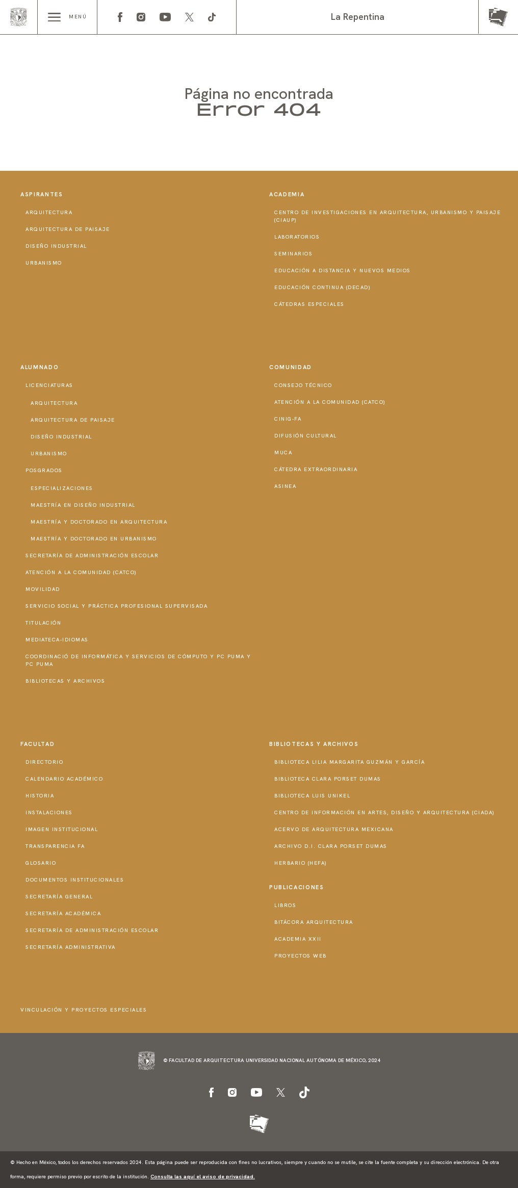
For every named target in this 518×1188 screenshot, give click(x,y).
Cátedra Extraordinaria (315, 469)
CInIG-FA (287, 419)
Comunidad (290, 367)
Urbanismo (43, 263)
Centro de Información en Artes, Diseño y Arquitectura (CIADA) (384, 812)
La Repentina (357, 16)
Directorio (44, 762)
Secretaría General (59, 896)
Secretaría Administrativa (70, 947)
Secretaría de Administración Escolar (92, 555)
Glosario (40, 863)
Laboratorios (297, 237)
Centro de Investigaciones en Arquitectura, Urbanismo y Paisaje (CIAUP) (387, 216)
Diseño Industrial (56, 246)
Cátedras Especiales (309, 304)
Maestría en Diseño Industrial (83, 505)
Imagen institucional (61, 829)
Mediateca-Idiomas (57, 639)
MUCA (283, 452)
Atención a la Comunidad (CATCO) (81, 572)
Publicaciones (296, 887)
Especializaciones (62, 488)
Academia (286, 194)
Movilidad (42, 589)
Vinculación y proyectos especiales (83, 1009)
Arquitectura (48, 212)
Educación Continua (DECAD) (322, 287)
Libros (285, 905)
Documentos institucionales (74, 879)
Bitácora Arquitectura (313, 922)
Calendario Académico (64, 779)
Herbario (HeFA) (300, 863)
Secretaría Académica (63, 913)
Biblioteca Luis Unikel (312, 795)
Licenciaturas (49, 385)
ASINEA (285, 486)
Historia (39, 795)
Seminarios (293, 253)
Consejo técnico (303, 385)
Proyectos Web (300, 955)
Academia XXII (298, 939)
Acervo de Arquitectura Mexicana (334, 829)
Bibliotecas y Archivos (65, 681)
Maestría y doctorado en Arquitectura (99, 522)
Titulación (43, 622)
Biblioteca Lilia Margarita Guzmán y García (349, 762)
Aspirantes (41, 194)
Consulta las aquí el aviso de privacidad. (202, 1176)
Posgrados (44, 470)
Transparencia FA (55, 846)
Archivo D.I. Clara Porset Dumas (330, 846)
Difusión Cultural (305, 435)
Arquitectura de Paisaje (67, 229)
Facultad (37, 743)
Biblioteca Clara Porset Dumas (327, 779)
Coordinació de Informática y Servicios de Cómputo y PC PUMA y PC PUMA (138, 660)
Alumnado (39, 367)
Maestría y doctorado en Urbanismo (94, 538)
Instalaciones (49, 812)
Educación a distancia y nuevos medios (342, 270)
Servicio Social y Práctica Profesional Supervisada (116, 606)
